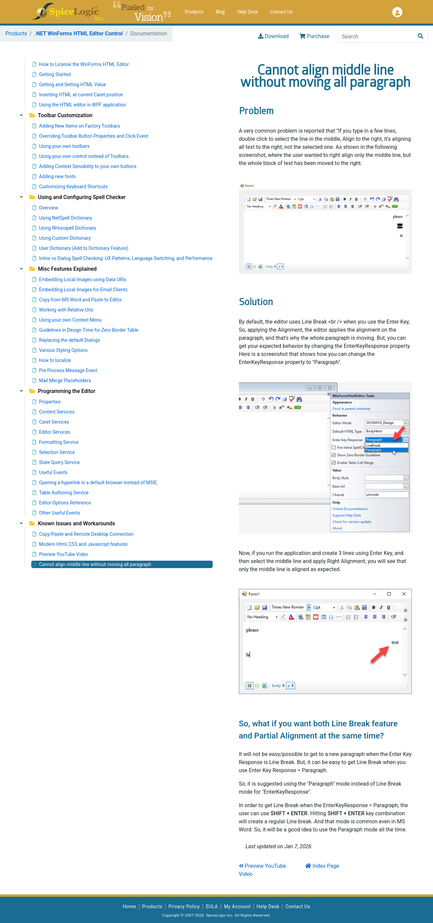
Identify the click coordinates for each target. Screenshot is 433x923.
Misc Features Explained (63, 269)
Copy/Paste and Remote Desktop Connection (83, 534)
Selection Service (54, 452)
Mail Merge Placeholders (62, 380)
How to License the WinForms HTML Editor (81, 64)
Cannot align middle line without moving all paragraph (92, 564)
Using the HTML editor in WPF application (79, 104)
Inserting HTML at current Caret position (78, 94)
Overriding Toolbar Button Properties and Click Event (90, 136)
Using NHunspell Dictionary (64, 228)
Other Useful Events (56, 513)
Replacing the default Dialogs (66, 340)
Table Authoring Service (60, 492)
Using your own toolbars (61, 146)
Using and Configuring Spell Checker (77, 197)
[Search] (375, 36)
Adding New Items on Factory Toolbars (76, 126)
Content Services (53, 412)
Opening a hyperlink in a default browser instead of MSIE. (95, 482)
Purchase (314, 36)
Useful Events (50, 472)
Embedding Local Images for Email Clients (80, 289)
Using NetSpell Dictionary (62, 218)
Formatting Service (55, 442)
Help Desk (247, 12)
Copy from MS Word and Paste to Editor (77, 299)
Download (273, 36)
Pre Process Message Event (65, 370)
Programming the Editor (62, 391)
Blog (220, 12)
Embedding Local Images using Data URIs (79, 279)
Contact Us (281, 12)
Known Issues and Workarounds (72, 523)
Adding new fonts (54, 176)
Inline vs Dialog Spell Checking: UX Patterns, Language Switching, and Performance (123, 258)
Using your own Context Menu (67, 320)
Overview (45, 207)
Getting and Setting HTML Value (69, 84)
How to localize (52, 360)
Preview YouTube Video (60, 554)
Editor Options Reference (62, 502)
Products (194, 12)
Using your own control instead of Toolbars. (81, 156)
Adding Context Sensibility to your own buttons (85, 166)
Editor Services (51, 432)
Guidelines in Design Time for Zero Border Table (85, 330)
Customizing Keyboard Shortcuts (70, 186)
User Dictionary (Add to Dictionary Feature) (80, 248)
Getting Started (52, 74)
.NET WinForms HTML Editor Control (79, 33)
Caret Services (51, 422)
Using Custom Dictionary (62, 238)
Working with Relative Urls (63, 309)
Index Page (322, 866)
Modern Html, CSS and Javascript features (80, 544)
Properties (47, 401)
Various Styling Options (60, 350)
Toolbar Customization (61, 115)
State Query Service (56, 462)
